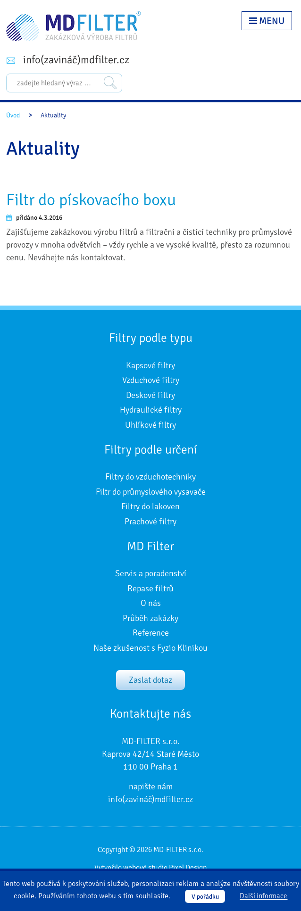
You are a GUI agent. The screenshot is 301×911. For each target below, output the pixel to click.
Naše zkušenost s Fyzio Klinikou (150, 648)
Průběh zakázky (150, 618)
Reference (151, 633)
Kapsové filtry (150, 365)
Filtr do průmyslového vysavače (151, 492)
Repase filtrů (150, 588)
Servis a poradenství (150, 573)
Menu (266, 21)
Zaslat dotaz (150, 680)
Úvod (13, 115)
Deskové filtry (150, 395)
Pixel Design (188, 867)
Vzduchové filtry (150, 380)
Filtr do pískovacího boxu (91, 200)
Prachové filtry (150, 521)
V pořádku (205, 897)
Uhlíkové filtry (150, 425)
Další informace (263, 896)
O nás (151, 603)
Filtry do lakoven (150, 506)
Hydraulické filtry (151, 410)
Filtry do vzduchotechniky (150, 477)
